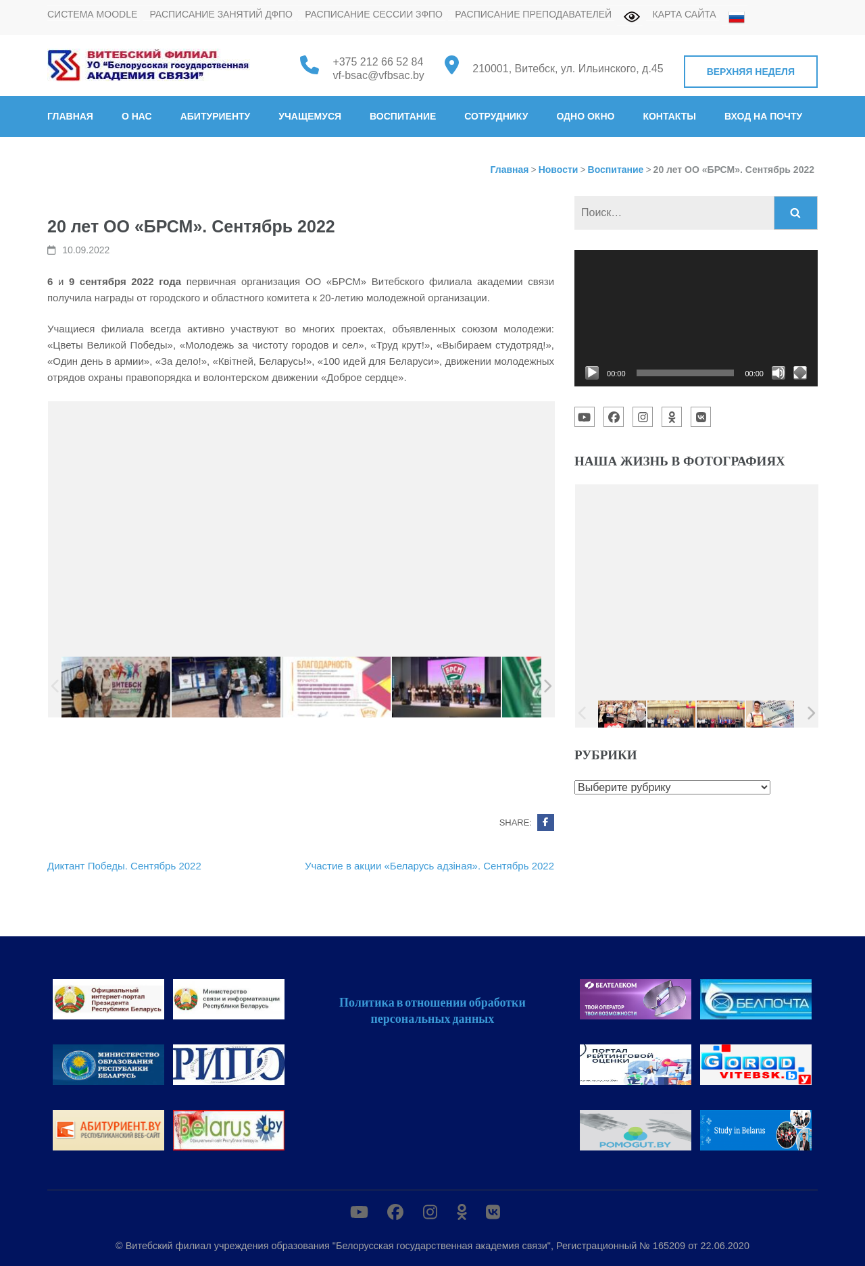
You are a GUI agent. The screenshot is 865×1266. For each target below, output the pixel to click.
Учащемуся (309, 116)
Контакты (669, 116)
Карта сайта (684, 14)
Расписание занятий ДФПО (221, 14)
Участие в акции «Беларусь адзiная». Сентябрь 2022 (429, 865)
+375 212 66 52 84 (377, 62)
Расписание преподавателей (533, 14)
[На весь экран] (800, 373)
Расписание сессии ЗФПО (374, 14)
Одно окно (585, 116)
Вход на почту (763, 116)
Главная (70, 116)
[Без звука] (778, 373)
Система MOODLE (92, 14)
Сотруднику (496, 116)
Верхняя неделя (751, 71)
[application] (696, 318)
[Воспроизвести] (592, 373)
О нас (137, 116)
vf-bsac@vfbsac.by (378, 75)
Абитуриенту (215, 116)
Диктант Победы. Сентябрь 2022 (124, 865)
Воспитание (403, 116)
